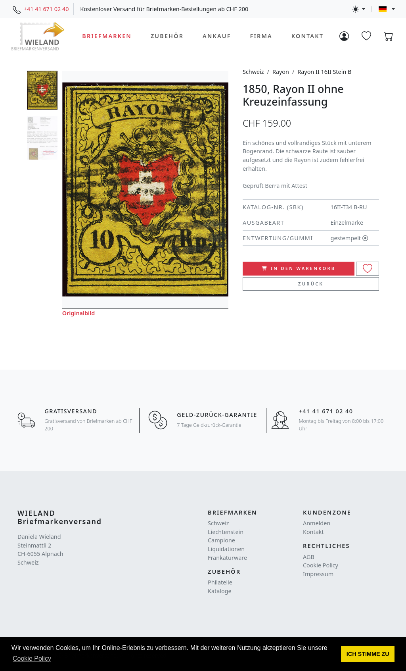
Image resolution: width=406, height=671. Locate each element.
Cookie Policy (320, 565)
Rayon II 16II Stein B (324, 71)
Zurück (311, 284)
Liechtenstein (225, 532)
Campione (221, 540)
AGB (308, 557)
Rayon (280, 71)
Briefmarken (107, 36)
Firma (261, 36)
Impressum (318, 574)
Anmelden (316, 523)
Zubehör (167, 36)
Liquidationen (226, 549)
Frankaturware (227, 557)
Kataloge (220, 591)
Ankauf (217, 36)
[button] (368, 654)
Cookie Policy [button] (32, 658)
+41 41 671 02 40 (46, 9)
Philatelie (220, 582)
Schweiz (253, 71)
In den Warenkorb (299, 268)
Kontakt (307, 36)
